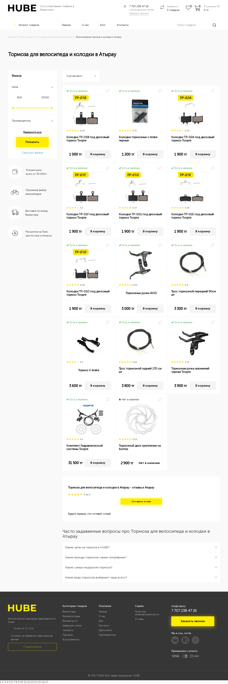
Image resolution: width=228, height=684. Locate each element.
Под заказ (67, 634)
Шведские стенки (72, 625)
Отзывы (139, 619)
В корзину (97, 154)
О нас (85, 25)
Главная (66, 25)
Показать (32, 142)
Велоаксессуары (71, 616)
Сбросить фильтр (32, 152)
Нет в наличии (149, 463)
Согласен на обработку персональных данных (32, 637)
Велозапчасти (70, 621)
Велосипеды (69, 611)
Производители (107, 634)
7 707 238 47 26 (139, 6)
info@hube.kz (178, 606)
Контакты (123, 25)
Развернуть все (32, 132)
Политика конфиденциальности (147, 613)
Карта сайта (105, 630)
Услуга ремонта (70, 639)
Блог (103, 25)
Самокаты (67, 630)
